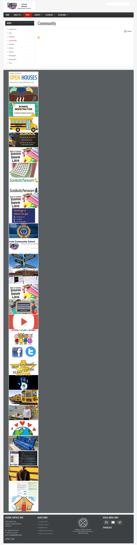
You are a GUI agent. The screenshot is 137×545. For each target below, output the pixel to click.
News (27, 15)
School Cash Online (46, 534)
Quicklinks (62, 15)
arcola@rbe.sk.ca (16, 535)
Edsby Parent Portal (46, 531)
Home (7, 15)
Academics (12, 29)
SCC (10, 63)
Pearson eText (44, 524)
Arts (10, 33)
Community (13, 40)
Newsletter (12, 56)
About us (17, 15)
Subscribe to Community (38, 37)
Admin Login (10, 539)
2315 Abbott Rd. (10, 521)
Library (11, 52)
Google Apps (43, 521)
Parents (37, 15)
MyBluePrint (43, 527)
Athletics (12, 37)
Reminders (12, 59)
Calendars (49, 15)
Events (11, 48)
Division (11, 44)
